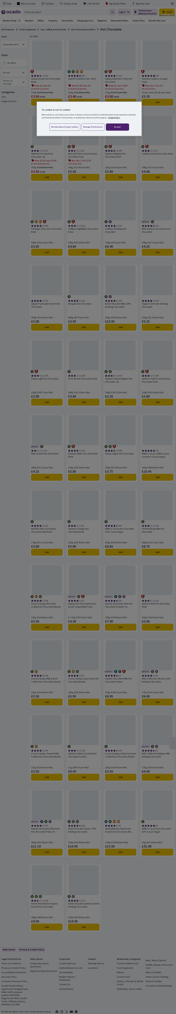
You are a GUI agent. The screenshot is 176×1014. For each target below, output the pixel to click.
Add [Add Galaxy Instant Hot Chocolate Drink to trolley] (47, 102)
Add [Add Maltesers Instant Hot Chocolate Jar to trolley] (47, 177)
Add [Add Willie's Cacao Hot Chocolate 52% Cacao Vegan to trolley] (121, 552)
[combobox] (66, 12)
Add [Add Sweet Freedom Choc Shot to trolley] (84, 102)
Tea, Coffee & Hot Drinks (53, 29)
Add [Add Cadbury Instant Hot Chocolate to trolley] (158, 177)
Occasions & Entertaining (159, 985)
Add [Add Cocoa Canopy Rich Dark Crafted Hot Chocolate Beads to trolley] (47, 627)
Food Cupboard (27, 29)
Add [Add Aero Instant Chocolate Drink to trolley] (84, 402)
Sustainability (66, 972)
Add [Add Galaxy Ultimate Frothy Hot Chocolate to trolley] (121, 102)
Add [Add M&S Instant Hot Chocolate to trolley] (47, 477)
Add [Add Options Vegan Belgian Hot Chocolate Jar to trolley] (121, 402)
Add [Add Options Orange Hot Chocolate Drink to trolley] (84, 552)
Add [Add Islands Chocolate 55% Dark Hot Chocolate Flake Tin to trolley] (47, 852)
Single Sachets (9, 101)
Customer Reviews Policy (14, 981)
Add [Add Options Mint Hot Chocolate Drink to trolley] (158, 627)
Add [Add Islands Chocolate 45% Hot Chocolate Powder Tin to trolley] (121, 627)
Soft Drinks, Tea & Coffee (129, 989)
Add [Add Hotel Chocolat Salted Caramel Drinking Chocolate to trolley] (84, 927)
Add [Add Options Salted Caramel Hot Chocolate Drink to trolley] (158, 402)
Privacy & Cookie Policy (13, 967)
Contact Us (64, 984)
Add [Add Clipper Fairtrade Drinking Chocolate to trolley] (158, 327)
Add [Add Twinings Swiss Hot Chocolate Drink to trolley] (47, 252)
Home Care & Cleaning (157, 976)
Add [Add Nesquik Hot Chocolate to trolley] (84, 327)
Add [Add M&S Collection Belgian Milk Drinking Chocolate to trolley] (158, 777)
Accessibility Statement (13, 972)
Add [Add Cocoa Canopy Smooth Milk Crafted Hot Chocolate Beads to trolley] (47, 777)
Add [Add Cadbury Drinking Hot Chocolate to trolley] (121, 252)
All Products (7, 29)
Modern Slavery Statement (67, 978)
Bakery (120, 972)
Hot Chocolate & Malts (83, 29)
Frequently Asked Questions (39, 965)
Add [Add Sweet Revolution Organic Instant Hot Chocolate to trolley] (47, 927)
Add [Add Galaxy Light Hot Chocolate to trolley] (47, 402)
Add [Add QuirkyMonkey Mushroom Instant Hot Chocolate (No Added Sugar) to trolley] (121, 852)
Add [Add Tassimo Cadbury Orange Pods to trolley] (158, 102)
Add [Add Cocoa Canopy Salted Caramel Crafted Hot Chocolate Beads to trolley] (121, 777)
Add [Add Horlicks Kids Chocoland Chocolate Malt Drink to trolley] (47, 552)
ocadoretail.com (67, 963)
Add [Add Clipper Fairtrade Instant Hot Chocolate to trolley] (47, 327)
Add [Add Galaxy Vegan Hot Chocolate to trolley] (121, 477)
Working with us (96, 963)
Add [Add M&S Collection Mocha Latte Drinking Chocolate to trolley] (158, 702)
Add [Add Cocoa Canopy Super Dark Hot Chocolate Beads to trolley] (84, 702)
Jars (3, 96)
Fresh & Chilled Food (127, 963)
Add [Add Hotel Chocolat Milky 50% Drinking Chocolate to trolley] (121, 327)
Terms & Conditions (11, 963)
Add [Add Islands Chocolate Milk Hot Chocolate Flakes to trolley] (121, 702)
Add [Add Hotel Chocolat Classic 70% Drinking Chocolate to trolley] (84, 852)
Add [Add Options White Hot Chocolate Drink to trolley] (84, 477)
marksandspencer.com (71, 967)
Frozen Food (123, 976)
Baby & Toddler (153, 972)
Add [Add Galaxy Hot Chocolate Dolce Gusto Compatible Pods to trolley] (84, 627)
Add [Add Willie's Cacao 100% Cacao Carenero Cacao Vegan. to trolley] (158, 477)
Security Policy (9, 976)
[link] (32, 949)
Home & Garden (154, 981)
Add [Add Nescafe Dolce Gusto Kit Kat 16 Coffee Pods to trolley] (84, 177)
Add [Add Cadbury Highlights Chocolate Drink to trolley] (84, 252)
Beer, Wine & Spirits (156, 960)
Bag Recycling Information (43, 971)
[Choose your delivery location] (145, 12)
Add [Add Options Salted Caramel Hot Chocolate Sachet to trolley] (84, 777)
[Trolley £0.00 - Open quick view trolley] (167, 12)
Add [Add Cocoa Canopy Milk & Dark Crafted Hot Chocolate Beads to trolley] (47, 702)
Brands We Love (157, 20)
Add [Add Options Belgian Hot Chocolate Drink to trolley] (121, 177)
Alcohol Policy (66, 989)
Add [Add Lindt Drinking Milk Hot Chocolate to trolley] (158, 552)
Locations (93, 967)
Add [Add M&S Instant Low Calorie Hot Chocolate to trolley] (158, 252)
